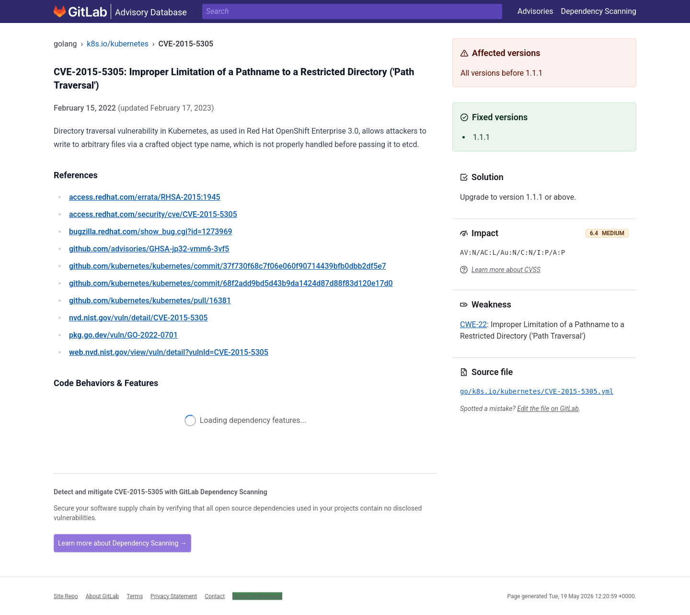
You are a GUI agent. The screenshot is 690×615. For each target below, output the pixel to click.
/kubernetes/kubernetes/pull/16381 (150, 300)
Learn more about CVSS (506, 269)
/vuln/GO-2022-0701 (123, 335)
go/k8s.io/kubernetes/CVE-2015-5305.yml (536, 391)
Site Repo (66, 595)
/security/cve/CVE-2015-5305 (153, 214)
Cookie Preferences (257, 595)
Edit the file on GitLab (547, 408)
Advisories (535, 11)
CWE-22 (473, 324)
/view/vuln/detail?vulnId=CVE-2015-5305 (168, 352)
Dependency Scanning (598, 11)
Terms (134, 595)
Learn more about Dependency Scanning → (122, 543)
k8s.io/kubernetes (117, 43)
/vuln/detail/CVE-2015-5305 (138, 317)
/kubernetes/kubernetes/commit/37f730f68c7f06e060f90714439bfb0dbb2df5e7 (227, 266)
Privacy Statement (173, 595)
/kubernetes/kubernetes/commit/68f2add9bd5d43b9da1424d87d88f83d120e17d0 (231, 283)
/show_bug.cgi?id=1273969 (150, 231)
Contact (215, 595)
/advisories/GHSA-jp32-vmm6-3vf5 (149, 248)
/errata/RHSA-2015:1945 (144, 197)
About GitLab (102, 595)
